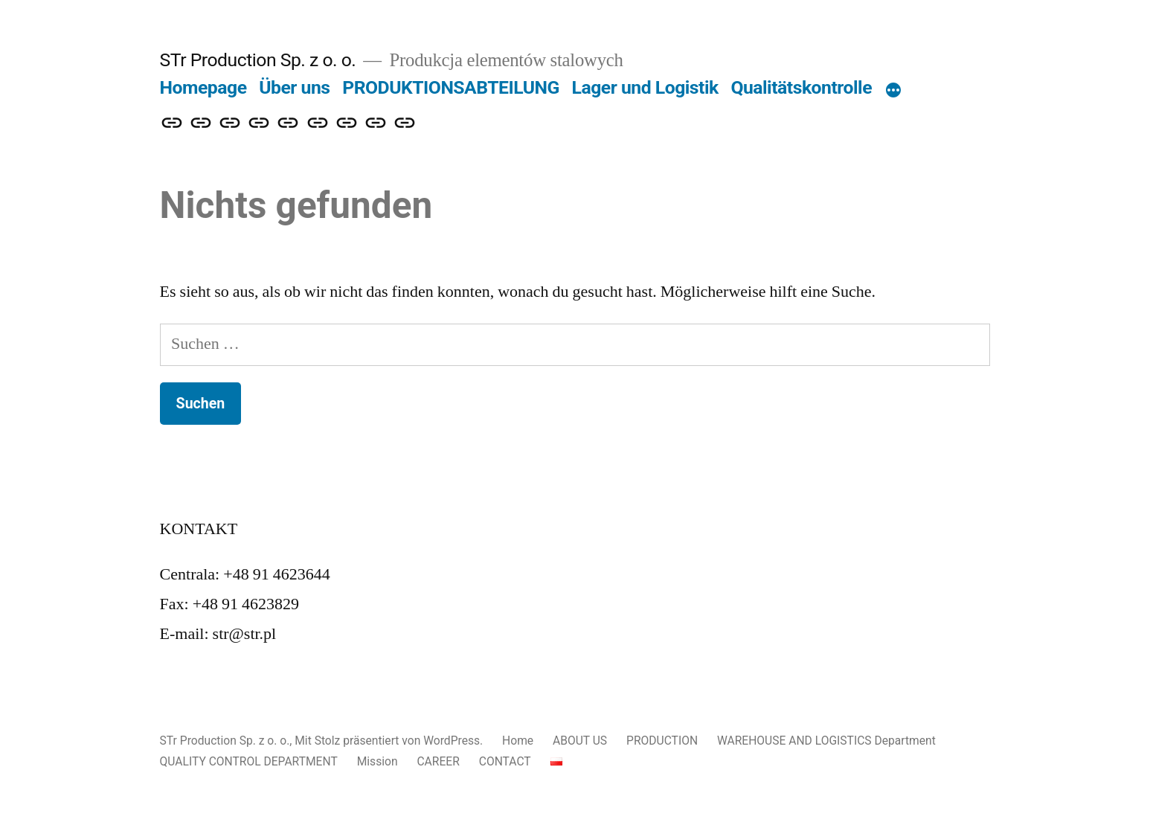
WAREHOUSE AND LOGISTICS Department (826, 740)
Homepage (203, 87)
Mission (377, 761)
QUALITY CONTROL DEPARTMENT (249, 761)
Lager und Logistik (645, 87)
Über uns (294, 87)
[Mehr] (893, 91)
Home (517, 740)
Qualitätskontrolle (801, 87)
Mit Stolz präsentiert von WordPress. (390, 740)
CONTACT (505, 761)
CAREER (438, 761)
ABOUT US (580, 740)
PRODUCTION (662, 740)
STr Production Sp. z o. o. (258, 60)
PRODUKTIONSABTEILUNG (450, 87)
